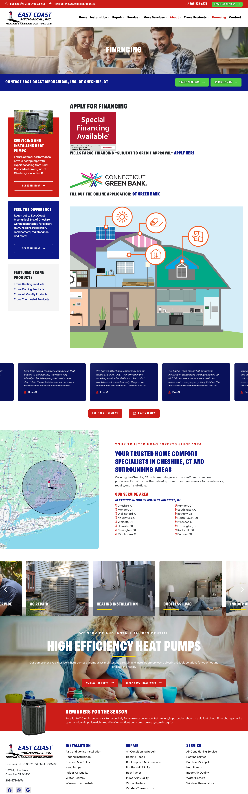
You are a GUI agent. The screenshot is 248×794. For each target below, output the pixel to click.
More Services (154, 17)
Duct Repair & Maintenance (143, 762)
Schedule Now (226, 82)
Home (83, 17)
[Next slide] (242, 589)
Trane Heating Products (29, 284)
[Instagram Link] (19, 790)
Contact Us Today (100, 682)
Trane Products (195, 17)
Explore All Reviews (105, 413)
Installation (98, 17)
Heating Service (196, 757)
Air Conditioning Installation (83, 752)
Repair (117, 17)
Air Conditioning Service (201, 752)
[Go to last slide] (5, 589)
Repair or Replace (227, 4)
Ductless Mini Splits (78, 762)
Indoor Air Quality (77, 773)
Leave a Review (144, 413)
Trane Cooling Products (29, 289)
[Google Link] (28, 790)
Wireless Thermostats (79, 783)
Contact (235, 17)
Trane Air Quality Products (30, 294)
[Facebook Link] (10, 790)
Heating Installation (78, 757)
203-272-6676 (196, 4)
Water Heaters (75, 778)
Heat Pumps (73, 767)
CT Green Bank (146, 194)
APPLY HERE (184, 153)
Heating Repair (135, 757)
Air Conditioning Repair (141, 752)
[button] (57, 588)
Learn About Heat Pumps (144, 682)
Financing (219, 17)
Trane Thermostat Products (31, 299)
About (174, 17)
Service (132, 17)
